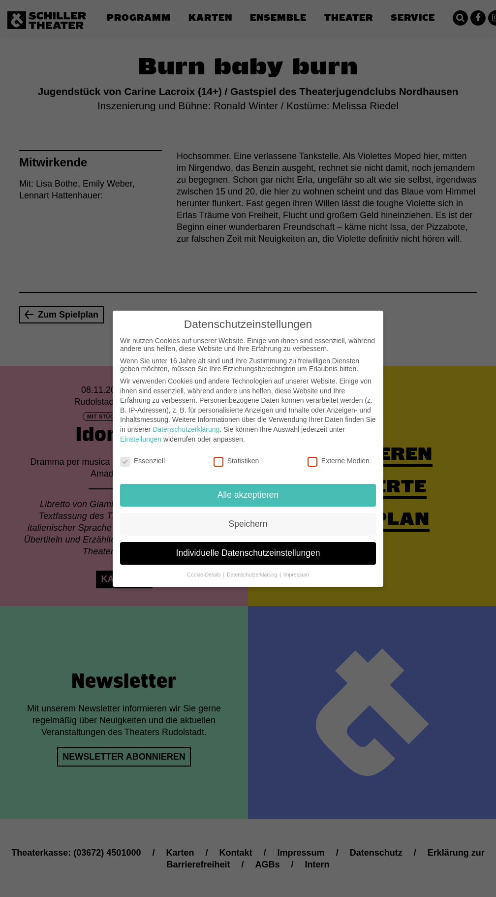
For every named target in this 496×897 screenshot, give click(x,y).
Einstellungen (140, 431)
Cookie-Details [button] (204, 567)
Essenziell (142, 453)
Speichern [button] (248, 516)
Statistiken (236, 453)
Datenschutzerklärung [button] (253, 567)
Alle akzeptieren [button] (248, 487)
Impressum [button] (296, 567)
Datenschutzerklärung (186, 421)
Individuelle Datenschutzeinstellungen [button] (248, 545)
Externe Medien (339, 453)
